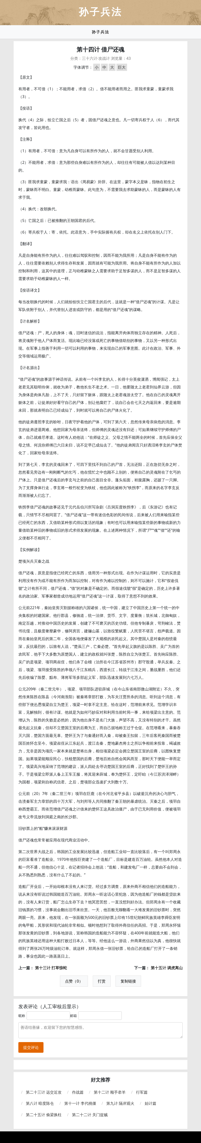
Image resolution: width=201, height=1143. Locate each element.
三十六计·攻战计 (96, 58)
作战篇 (78, 1092)
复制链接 (128, 981)
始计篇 (150, 1103)
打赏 (102, 981)
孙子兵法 (100, 32)
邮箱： (75, 1015)
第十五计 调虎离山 (167, 967)
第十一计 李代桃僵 (80, 1103)
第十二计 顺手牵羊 (110, 1092)
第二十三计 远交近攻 (44, 1092)
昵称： (23, 1015)
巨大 (122, 67)
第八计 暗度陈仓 (40, 1103)
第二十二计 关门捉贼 (90, 1114)
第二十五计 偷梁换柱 (44, 1114)
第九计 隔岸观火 (120, 1103)
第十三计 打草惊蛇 (51, 967)
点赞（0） (74, 981)
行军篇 (142, 1092)
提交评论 (31, 1047)
